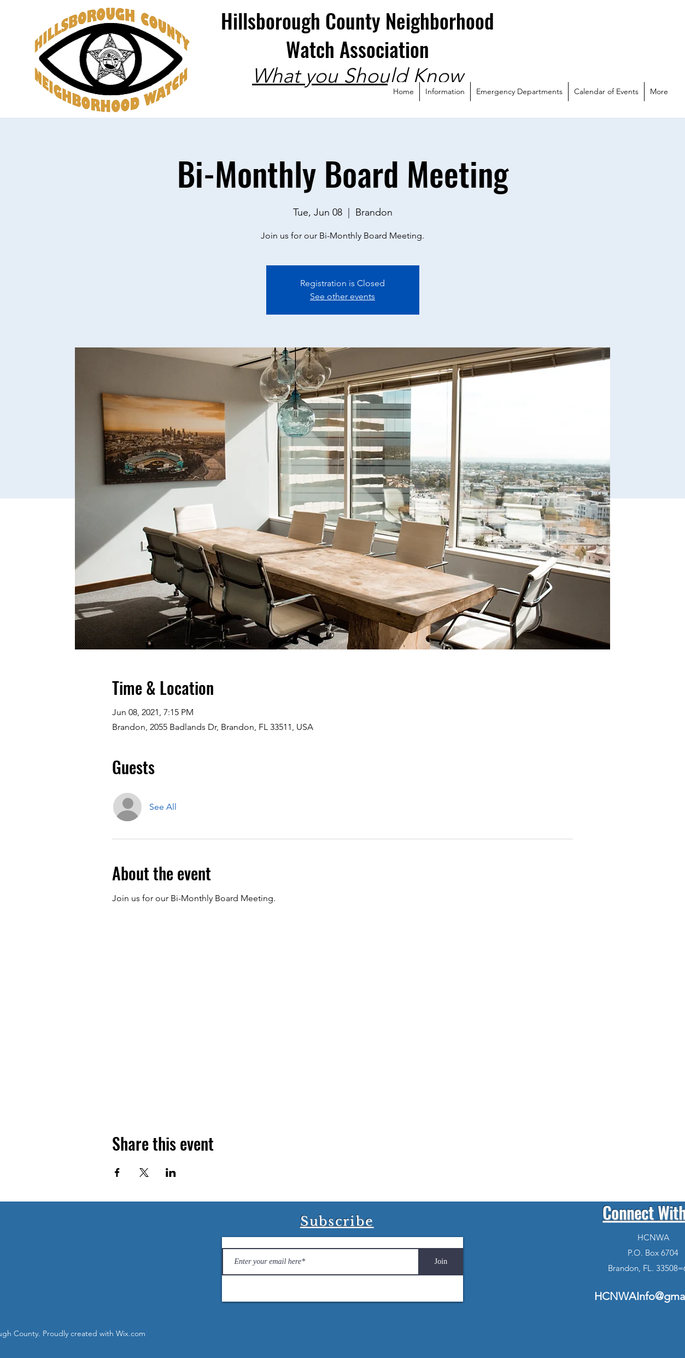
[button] (444, 91)
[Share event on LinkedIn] (171, 1172)
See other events (342, 296)
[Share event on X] (144, 1172)
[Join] (441, 1261)
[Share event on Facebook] (117, 1172)
